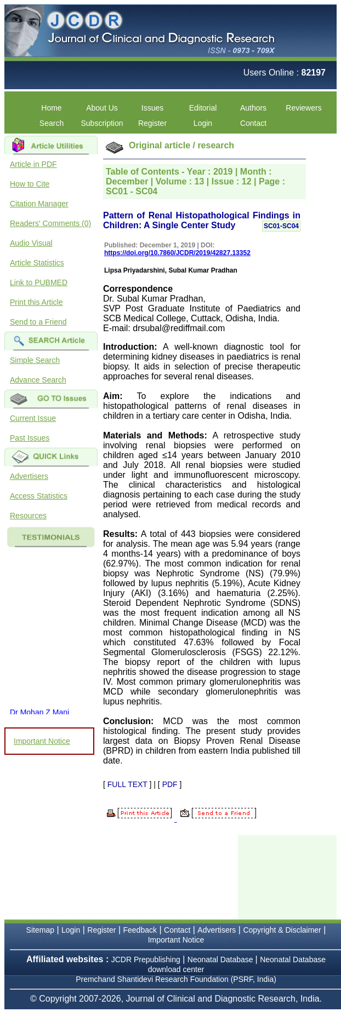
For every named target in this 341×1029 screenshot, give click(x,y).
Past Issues (29, 437)
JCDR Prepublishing (145, 959)
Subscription (102, 123)
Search (51, 123)
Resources (28, 515)
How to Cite (29, 184)
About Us (102, 107)
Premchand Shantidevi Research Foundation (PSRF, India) (176, 979)
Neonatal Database (221, 959)
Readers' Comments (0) (50, 223)
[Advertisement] (289, 876)
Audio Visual (31, 243)
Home (51, 107)
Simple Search (35, 360)
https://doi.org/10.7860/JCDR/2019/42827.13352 (177, 253)
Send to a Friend (38, 321)
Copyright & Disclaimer (282, 930)
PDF (170, 784)
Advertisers (29, 476)
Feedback (140, 930)
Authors (253, 107)
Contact (253, 123)
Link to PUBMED (38, 282)
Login (203, 123)
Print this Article (36, 302)
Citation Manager (39, 203)
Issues (152, 107)
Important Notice (42, 741)
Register (152, 123)
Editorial (203, 107)
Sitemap (40, 930)
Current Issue (33, 418)
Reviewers (303, 107)
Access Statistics (38, 496)
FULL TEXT (127, 784)
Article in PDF (33, 164)
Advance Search (38, 379)
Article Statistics (37, 262)
